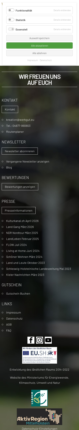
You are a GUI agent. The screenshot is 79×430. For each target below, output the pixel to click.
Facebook (30, 340)
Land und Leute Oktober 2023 (25, 262)
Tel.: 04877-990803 (18, 125)
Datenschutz (14, 318)
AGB (9, 324)
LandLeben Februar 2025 (22, 239)
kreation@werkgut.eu (20, 119)
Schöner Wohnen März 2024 (24, 256)
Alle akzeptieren (39, 45)
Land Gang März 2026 (20, 227)
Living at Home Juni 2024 (23, 251)
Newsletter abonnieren (20, 151)
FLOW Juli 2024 (16, 245)
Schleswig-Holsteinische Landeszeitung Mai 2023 (38, 268)
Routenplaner (15, 131)
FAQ (8, 330)
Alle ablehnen (39, 53)
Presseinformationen (18, 210)
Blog (9, 167)
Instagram (39, 340)
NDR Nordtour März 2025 (22, 233)
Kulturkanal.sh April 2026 (22, 221)
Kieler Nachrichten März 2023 (25, 274)
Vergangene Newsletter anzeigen (27, 161)
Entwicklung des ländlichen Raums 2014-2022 (39, 369)
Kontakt (10, 109)
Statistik (20, 19)
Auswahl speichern (39, 38)
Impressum (13, 312)
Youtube (48, 340)
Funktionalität (24, 10)
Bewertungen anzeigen (20, 186)
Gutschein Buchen (18, 293)
